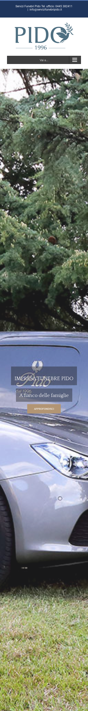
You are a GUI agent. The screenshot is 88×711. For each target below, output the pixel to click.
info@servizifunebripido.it (46, 9)
